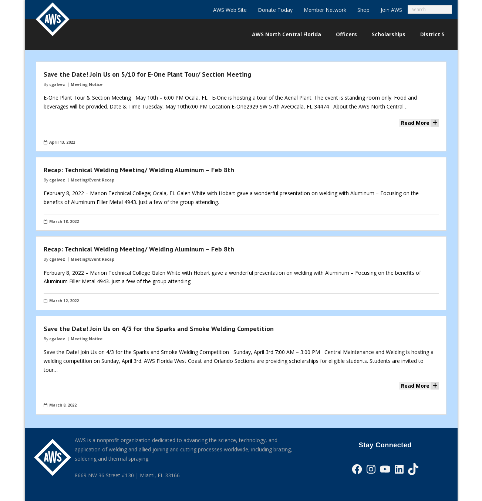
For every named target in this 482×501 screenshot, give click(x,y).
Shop (363, 9)
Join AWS (391, 9)
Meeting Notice (86, 84)
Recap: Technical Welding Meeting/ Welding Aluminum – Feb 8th (139, 170)
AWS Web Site (230, 9)
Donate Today (275, 9)
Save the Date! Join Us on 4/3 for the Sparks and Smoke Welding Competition (159, 328)
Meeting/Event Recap (92, 180)
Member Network (325, 9)
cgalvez (57, 84)
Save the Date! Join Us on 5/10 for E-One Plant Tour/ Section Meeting (147, 74)
